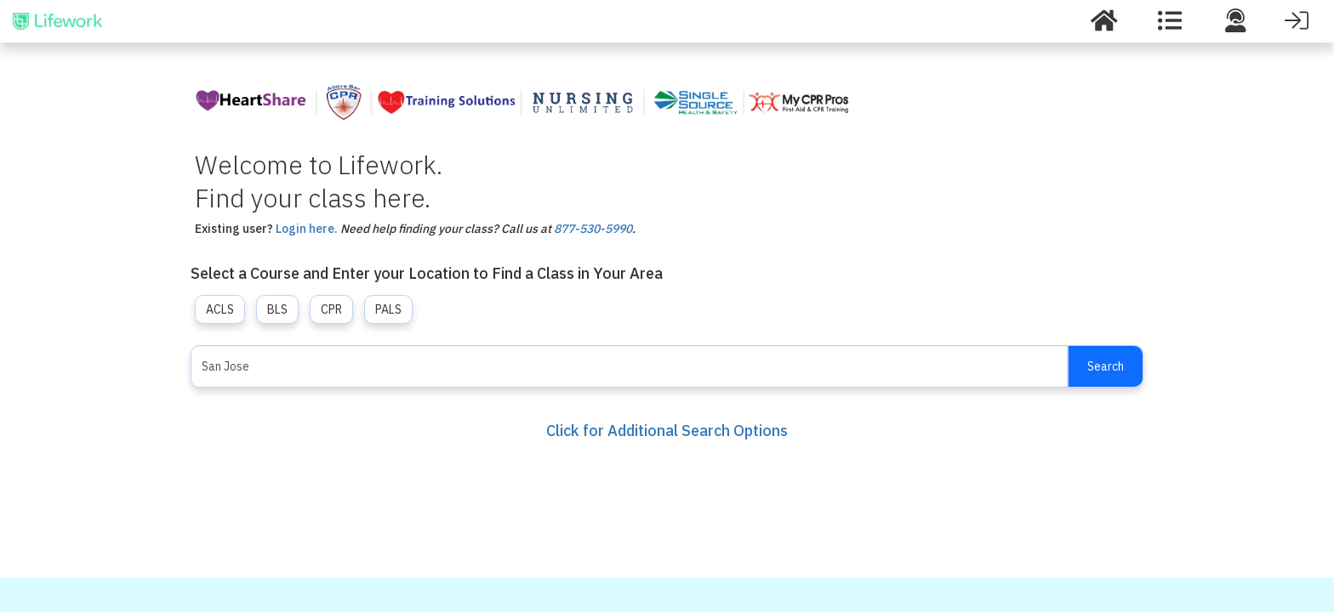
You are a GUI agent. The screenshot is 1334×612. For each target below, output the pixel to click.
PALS (388, 309)
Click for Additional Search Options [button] (667, 430)
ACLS (220, 309)
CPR (331, 309)
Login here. (307, 228)
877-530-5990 (593, 228)
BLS (277, 309)
